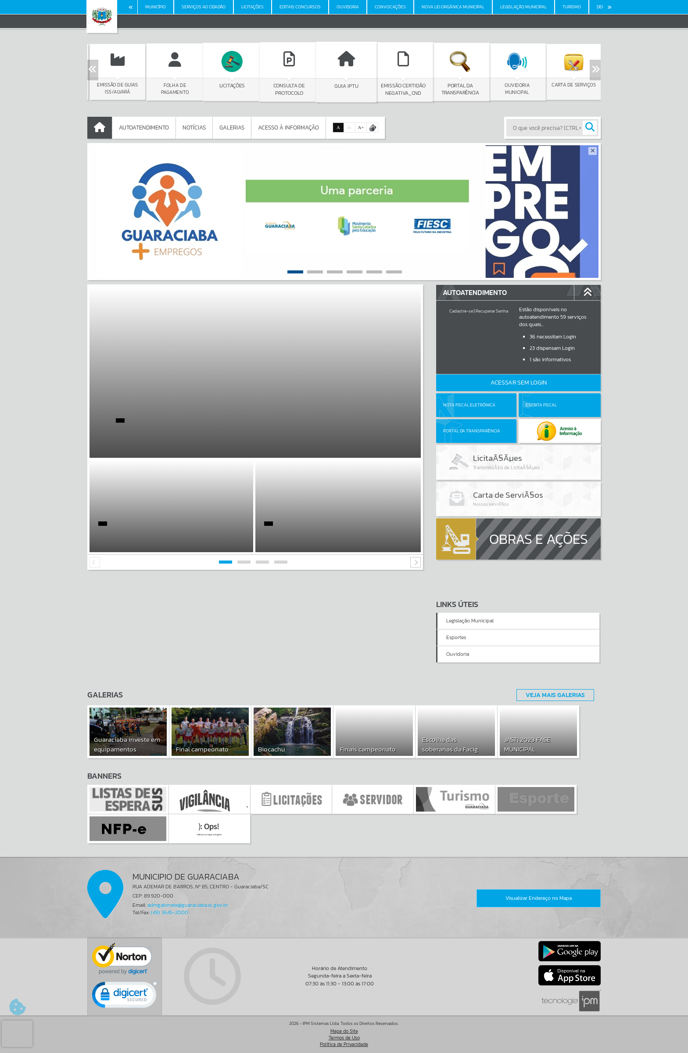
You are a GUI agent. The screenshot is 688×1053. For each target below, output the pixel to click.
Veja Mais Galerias (555, 694)
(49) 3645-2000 (169, 912)
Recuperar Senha (492, 311)
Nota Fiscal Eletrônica (469, 405)
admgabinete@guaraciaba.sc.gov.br (187, 905)
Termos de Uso (344, 1037)
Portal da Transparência (471, 431)
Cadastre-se (461, 311)
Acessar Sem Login (519, 382)
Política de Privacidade (344, 1044)
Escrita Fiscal (541, 405)
